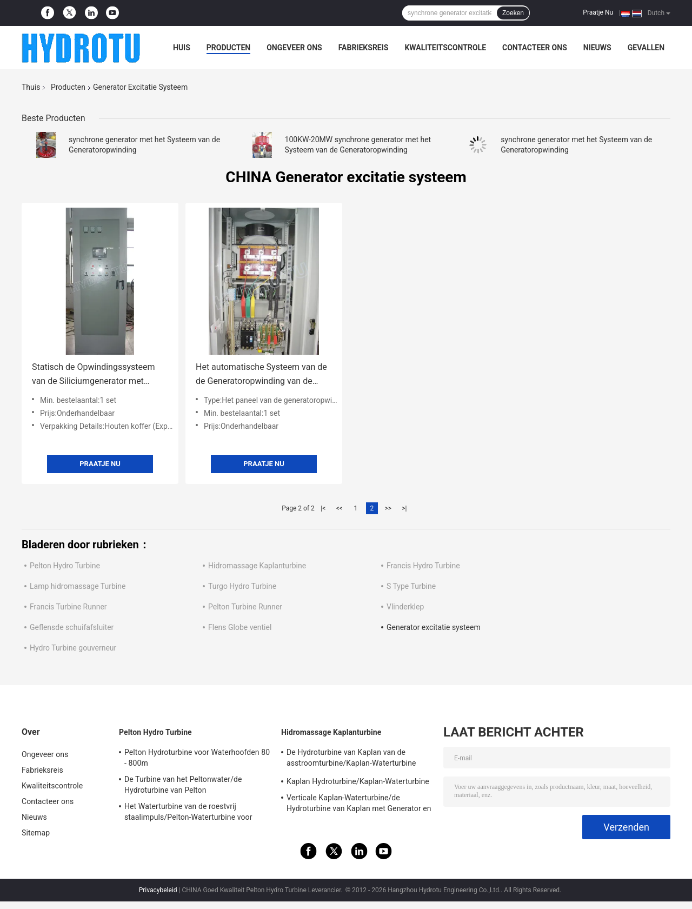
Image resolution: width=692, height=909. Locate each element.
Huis (181, 47)
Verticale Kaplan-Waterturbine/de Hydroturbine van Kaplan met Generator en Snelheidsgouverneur (359, 804)
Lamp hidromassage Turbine (77, 586)
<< (339, 508)
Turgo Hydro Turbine (242, 586)
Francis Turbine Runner (68, 606)
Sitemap (36, 832)
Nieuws (597, 47)
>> (387, 508)
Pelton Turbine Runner (245, 606)
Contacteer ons (534, 47)
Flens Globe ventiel (239, 627)
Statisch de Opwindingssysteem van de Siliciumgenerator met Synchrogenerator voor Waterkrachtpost (93, 375)
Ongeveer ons (294, 47)
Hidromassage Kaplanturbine (257, 565)
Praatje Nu (598, 12)
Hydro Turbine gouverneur (73, 647)
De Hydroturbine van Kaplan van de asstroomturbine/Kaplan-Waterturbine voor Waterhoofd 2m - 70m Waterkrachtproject (351, 759)
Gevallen (646, 47)
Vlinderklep (405, 606)
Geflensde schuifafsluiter (72, 627)
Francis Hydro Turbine (423, 565)
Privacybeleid (158, 890)
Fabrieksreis (363, 47)
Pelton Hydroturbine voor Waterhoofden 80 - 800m (197, 757)
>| (404, 508)
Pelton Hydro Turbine (65, 565)
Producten (228, 47)
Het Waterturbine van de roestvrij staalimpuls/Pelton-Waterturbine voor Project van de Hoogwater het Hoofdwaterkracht (188, 813)
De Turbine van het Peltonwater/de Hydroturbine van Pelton (183, 784)
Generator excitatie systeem (434, 627)
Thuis (31, 87)
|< (323, 508)
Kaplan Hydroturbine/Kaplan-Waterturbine (358, 781)
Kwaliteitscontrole (445, 47)
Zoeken (513, 13)
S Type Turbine (411, 586)
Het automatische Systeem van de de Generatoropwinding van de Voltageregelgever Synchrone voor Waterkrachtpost (261, 375)
